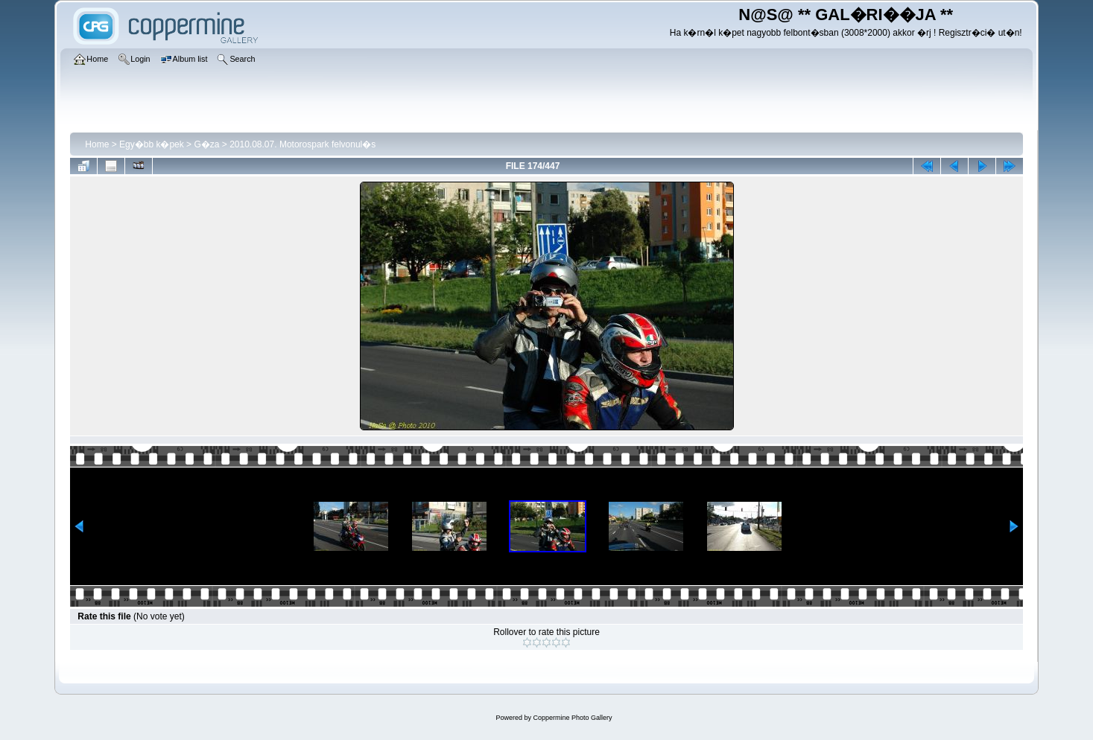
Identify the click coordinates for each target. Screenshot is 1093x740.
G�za (206, 144)
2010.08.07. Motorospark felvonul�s (302, 144)
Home (97, 144)
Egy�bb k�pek (151, 144)
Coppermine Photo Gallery (572, 717)
